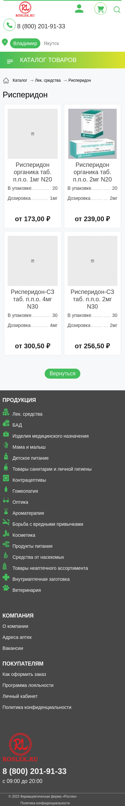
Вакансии (13, 648)
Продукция (19, 400)
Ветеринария (27, 590)
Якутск (51, 43)
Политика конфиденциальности (37, 707)
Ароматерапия (28, 513)
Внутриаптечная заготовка (41, 579)
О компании (15, 626)
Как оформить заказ (24, 674)
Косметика (24, 535)
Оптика (20, 502)
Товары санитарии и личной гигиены (52, 469)
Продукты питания (33, 546)
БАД (17, 425)
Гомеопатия (25, 491)
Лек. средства (28, 414)
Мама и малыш (29, 447)
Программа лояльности (28, 685)
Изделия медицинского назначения (51, 436)
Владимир (25, 43)
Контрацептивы (29, 480)
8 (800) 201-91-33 (41, 26)
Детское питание (31, 458)
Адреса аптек (17, 637)
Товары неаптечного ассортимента (50, 568)
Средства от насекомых (38, 557)
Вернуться (63, 373)
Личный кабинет (20, 696)
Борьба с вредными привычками (48, 524)
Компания (18, 616)
